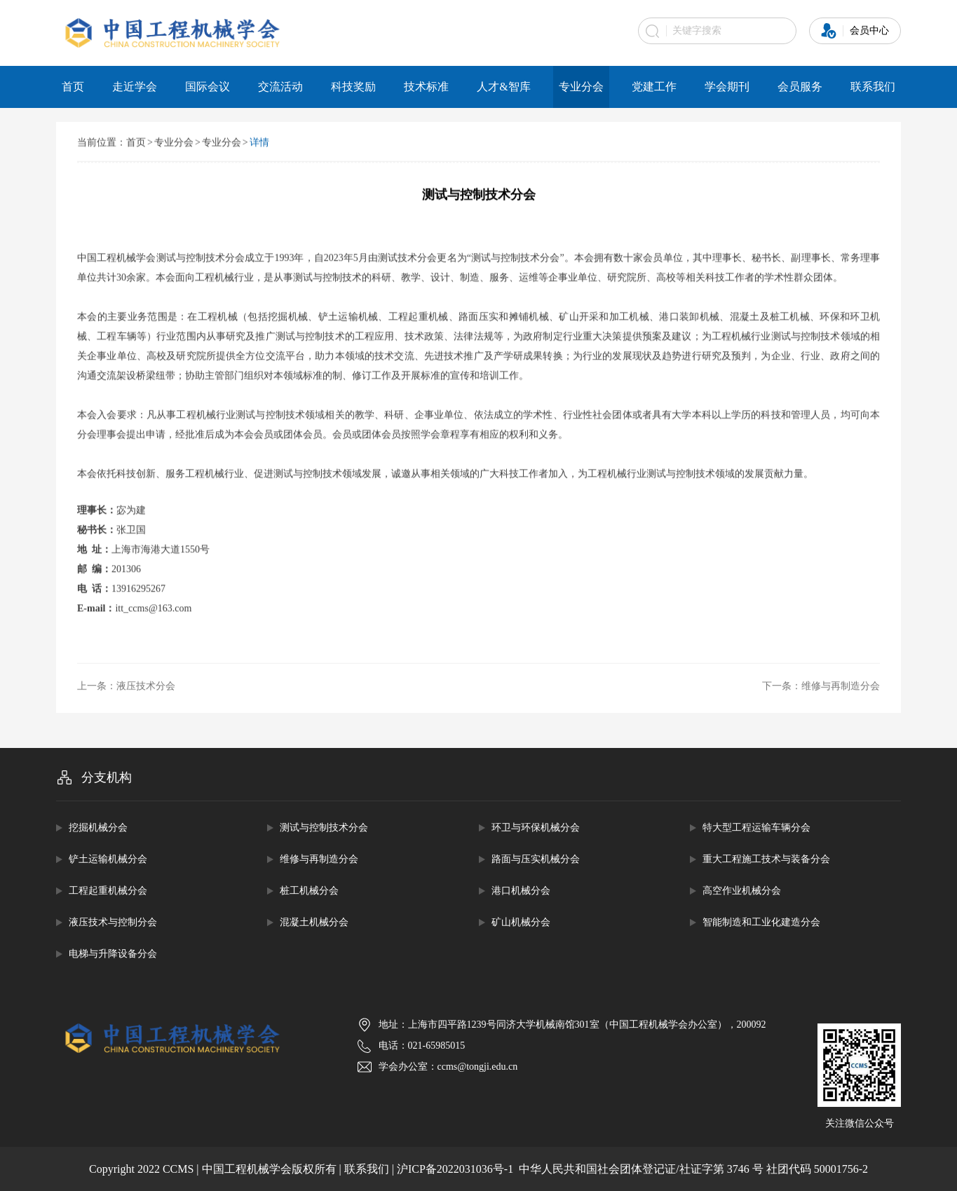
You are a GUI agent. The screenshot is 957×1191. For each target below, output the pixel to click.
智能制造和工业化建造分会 (761, 922)
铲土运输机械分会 (108, 859)
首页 (73, 87)
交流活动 (280, 87)
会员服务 (800, 87)
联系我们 (872, 87)
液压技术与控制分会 (113, 922)
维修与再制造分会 (319, 859)
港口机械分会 (520, 890)
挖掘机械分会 (98, 827)
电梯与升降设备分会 (113, 953)
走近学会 (134, 87)
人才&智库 (503, 87)
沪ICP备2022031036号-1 (455, 1169)
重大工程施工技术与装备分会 (766, 859)
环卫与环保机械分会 (535, 827)
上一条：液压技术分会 (126, 687)
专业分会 (581, 87)
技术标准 (426, 87)
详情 (259, 142)
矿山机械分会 (520, 922)
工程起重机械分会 (108, 890)
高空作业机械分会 (742, 890)
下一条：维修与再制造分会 (821, 687)
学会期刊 (727, 87)
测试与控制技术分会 (324, 827)
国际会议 (207, 87)
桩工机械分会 (309, 890)
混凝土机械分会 (314, 922)
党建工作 (654, 87)
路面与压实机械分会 (535, 859)
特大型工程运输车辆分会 (756, 827)
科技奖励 (353, 87)
